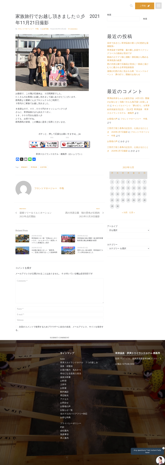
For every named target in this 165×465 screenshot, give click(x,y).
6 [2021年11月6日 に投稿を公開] (139, 182)
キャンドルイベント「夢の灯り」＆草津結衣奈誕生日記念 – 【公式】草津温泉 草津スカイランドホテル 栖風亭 (128, 109)
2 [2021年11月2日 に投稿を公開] (117, 182)
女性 (94, 461)
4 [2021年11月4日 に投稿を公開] (128, 182)
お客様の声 (112, 119)
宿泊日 (28, 461)
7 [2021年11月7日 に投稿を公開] (144, 182)
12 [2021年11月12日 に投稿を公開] (134, 188)
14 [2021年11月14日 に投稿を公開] (144, 188)
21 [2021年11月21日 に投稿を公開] (144, 194)
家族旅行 (24, 167)
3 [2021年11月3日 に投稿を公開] (122, 182)
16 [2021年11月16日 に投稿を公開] (117, 194)
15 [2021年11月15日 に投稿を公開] (112, 194)
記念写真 (45, 29)
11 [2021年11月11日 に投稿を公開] (128, 188)
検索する (120, 462)
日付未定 (64, 461)
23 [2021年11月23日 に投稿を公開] (117, 200)
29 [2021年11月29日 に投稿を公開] (112, 206)
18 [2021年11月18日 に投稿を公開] (128, 194)
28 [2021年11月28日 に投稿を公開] (144, 200)
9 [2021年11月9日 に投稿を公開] (117, 188)
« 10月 (125, 212)
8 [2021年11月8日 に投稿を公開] (112, 188)
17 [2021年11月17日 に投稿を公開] (123, 194)
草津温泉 (34, 167)
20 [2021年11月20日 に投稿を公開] (139, 194)
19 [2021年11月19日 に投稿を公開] (134, 194)
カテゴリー (112, 244)
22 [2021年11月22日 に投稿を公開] (112, 200)
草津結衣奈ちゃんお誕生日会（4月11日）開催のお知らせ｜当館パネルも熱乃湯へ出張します (128, 102)
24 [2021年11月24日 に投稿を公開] (123, 200)
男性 (74, 461)
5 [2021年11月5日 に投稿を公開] (133, 182)
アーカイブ (112, 226)
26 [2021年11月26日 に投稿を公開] (134, 200)
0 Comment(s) (72, 29)
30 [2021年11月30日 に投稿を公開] (117, 206)
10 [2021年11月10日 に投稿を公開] (123, 188)
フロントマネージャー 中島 (28, 29)
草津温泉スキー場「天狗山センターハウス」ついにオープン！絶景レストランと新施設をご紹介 (44, 240)
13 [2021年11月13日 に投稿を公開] (139, 188)
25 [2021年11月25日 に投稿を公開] (128, 200)
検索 (109, 15)
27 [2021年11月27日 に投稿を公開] (139, 200)
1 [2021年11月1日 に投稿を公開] (112, 182)
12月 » (132, 212)
